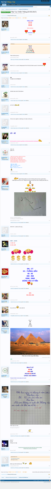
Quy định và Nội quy (47, 487)
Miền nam (3, 12)
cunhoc (15, 368)
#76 (49, 366)
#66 (49, 117)
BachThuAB (3, 34)
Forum (4, 4)
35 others (22, 368)
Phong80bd (12, 321)
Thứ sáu (32, 12)
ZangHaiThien (4, 162)
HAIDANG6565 (4, 320)
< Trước (9, 23)
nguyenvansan (4, 399)
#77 (49, 385)
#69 (49, 177)
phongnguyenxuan (5, 335)
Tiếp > (25, 23)
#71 (49, 239)
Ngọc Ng (18, 78)
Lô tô (10, 14)
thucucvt (15, 78)
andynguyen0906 (4, 470)
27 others (24, 321)
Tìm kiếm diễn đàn (5, 6)
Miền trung (12, 12)
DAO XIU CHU (4, 282)
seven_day (20, 441)
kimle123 (12, 78)
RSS (49, 485)
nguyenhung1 (4, 306)
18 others (24, 133)
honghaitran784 (4, 118)
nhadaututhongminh (5, 192)
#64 (49, 90)
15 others (24, 473)
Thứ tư (25, 12)
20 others (24, 241)
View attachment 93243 (15, 464)
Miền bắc (7, 12)
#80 (49, 471)
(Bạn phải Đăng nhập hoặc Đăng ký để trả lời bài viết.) (41, 477)
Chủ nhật (40, 12)
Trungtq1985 (4, 132)
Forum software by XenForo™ (10, 487)
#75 (49, 319)
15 (23, 23)
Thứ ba (22, 12)
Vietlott (15, 12)
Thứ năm (28, 12)
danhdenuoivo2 (4, 146)
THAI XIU (3, 240)
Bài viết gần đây (11, 6)
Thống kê (44, 12)
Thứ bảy (36, 12)
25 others (23, 119)
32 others (23, 179)
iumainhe (19, 473)
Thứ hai (19, 12)
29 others (24, 269)
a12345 (2, 91)
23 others (23, 78)
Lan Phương (19, 133)
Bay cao (3, 454)
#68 (49, 148)
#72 (49, 267)
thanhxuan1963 (4, 105)
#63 (49, 76)
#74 (49, 305)
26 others (23, 150)
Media (8, 4)
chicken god (4, 380)
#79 (49, 455)
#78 (49, 439)
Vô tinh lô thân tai (5, 57)
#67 (49, 131)
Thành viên (13, 4)
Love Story (3, 254)
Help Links (18, 4)
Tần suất (6, 14)
